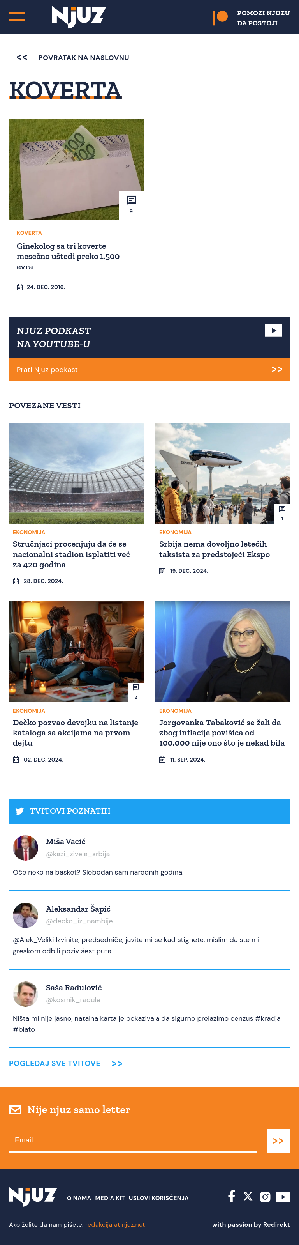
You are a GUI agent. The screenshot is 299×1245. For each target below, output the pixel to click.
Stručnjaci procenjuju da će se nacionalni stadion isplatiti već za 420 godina (71, 554)
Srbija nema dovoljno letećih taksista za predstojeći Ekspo (214, 548)
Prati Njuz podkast (47, 369)
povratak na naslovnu (73, 57)
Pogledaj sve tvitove (54, 1063)
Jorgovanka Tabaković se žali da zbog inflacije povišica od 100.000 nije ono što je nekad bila (222, 732)
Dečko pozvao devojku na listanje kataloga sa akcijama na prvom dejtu (75, 732)
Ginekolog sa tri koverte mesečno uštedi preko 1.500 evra (68, 256)
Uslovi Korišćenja (159, 1198)
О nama (79, 1198)
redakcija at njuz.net (115, 1224)
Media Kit (110, 1198)
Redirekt (276, 1224)
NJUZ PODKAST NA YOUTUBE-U (54, 337)
